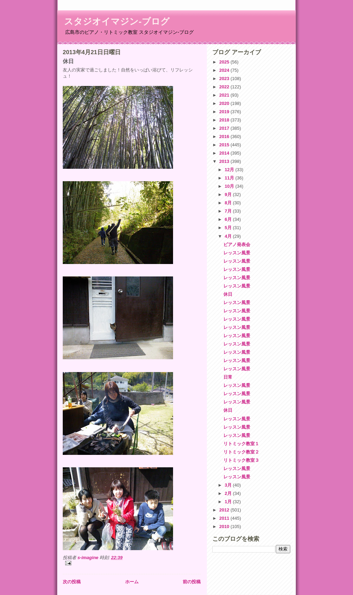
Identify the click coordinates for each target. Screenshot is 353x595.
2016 (225, 136)
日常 (227, 377)
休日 (227, 294)
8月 (229, 202)
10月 (230, 186)
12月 (230, 169)
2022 (225, 86)
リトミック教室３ (241, 460)
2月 (229, 493)
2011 (225, 518)
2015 (225, 144)
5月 (229, 227)
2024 (225, 70)
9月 (229, 194)
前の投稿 (192, 581)
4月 (229, 236)
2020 (225, 103)
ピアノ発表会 (236, 244)
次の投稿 (72, 581)
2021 (225, 95)
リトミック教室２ (241, 452)
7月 (229, 211)
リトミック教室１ (241, 443)
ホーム (132, 581)
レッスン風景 (236, 252)
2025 (225, 62)
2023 (225, 78)
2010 (225, 526)
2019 (225, 111)
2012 (225, 510)
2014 (225, 153)
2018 (225, 120)
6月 (229, 219)
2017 (225, 128)
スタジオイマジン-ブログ (117, 21)
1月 (229, 501)
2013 (225, 161)
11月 (230, 178)
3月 (229, 485)
